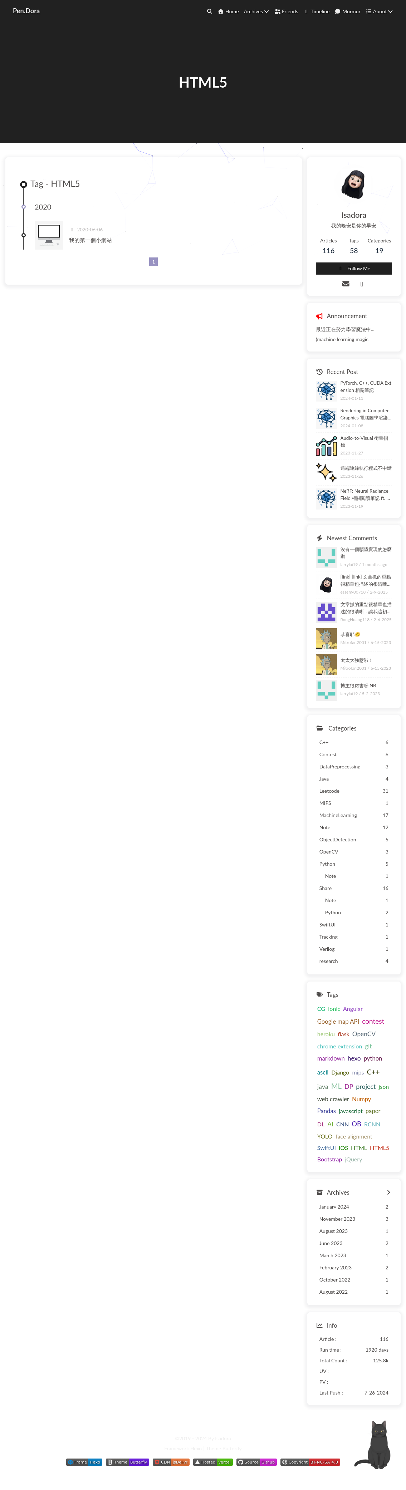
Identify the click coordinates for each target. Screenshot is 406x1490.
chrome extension (339, 1046)
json (383, 1086)
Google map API (338, 1021)
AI (330, 1124)
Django (340, 1072)
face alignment (354, 1136)
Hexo (196, 1448)
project (366, 1086)
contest (373, 1021)
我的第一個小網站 (90, 240)
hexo (354, 1058)
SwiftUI (326, 1147)
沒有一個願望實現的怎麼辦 (366, 552)
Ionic (334, 1008)
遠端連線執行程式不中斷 (366, 468)
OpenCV (364, 1034)
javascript (351, 1110)
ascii (322, 1072)
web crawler (333, 1099)
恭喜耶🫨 (351, 634)
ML (336, 1086)
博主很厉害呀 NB (358, 685)
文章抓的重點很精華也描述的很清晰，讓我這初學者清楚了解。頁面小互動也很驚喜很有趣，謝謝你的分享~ (366, 608)
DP (348, 1086)
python (373, 1058)
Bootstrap (329, 1159)
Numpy (361, 1099)
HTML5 (379, 1147)
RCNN (372, 1124)
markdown (331, 1058)
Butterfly (232, 1448)
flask (343, 1034)
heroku (326, 1034)
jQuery (353, 1159)
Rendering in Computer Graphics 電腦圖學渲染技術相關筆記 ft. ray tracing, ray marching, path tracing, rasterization (366, 415)
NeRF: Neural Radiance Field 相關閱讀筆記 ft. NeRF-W (365, 495)
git (368, 1046)
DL (321, 1124)
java (322, 1086)
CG (321, 1008)
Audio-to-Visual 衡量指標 (364, 441)
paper (373, 1111)
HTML (359, 1147)
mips (358, 1072)
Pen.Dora (26, 11)
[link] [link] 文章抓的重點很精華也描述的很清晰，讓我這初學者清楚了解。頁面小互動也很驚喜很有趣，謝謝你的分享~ (366, 581)
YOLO (325, 1136)
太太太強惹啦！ (357, 660)
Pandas (326, 1111)
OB (356, 1124)
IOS (343, 1147)
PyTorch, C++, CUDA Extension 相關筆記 (366, 386)
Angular (353, 1008)
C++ (373, 1072)
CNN (342, 1124)
